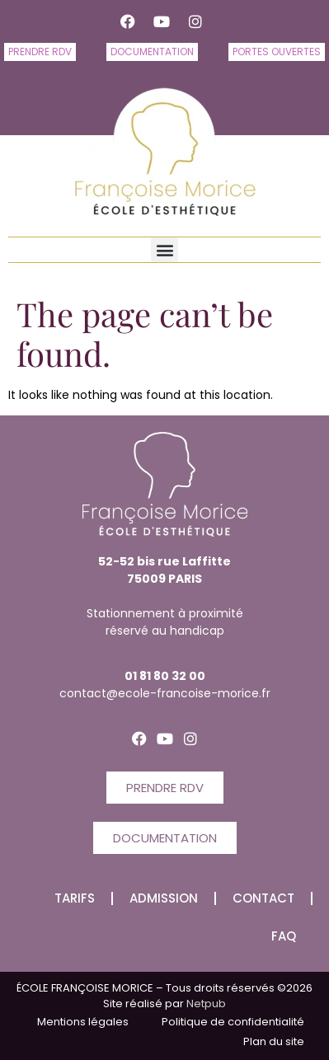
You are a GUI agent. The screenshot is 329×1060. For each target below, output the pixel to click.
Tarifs (74, 898)
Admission (163, 898)
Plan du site (273, 1041)
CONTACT (263, 898)
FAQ (283, 936)
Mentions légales (83, 1022)
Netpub (205, 1003)
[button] (164, 249)
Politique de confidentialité (233, 1022)
